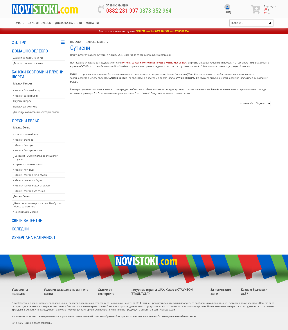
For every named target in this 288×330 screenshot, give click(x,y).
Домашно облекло (30, 51)
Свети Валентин (27, 220)
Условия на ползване (20, 292)
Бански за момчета (25, 106)
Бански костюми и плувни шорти (38, 74)
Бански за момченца (26, 211)
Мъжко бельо (21, 127)
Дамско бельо (95, 42)
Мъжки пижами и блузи (28, 180)
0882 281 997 (122, 10)
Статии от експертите (106, 292)
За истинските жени (220, 292)
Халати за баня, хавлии (28, 57)
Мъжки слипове (24, 139)
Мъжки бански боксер (27, 90)
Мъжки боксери (24, 145)
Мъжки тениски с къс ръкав (31, 175)
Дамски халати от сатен (28, 63)
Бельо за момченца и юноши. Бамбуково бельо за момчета (38, 205)
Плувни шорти (22, 101)
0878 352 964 (155, 10)
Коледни (20, 229)
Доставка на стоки (68, 23)
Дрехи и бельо (25, 120)
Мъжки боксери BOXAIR (28, 150)
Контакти (92, 23)
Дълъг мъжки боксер (27, 134)
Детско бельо (21, 196)
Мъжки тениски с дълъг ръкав (32, 185)
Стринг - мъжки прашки (28, 164)
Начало (19, 23)
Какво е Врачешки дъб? (254, 292)
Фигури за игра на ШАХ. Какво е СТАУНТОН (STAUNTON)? (162, 292)
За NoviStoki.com (39, 23)
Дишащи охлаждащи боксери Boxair (36, 112)
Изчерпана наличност (33, 237)
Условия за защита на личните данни (66, 292)
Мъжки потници (24, 169)
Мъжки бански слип (26, 95)
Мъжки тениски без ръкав (30, 191)
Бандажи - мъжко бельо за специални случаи (36, 157)
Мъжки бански (22, 83)
